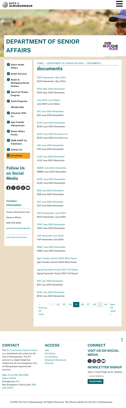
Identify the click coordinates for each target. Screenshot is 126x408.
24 (70, 304)
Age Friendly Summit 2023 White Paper (57, 258)
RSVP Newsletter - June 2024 (51, 213)
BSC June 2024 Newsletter (50, 111)
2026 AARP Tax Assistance (19, 142)
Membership (17, 107)
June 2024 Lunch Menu (48, 100)
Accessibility (51, 356)
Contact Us (16, 149)
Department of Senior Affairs (65, 63)
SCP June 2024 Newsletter (50, 202)
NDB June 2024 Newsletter (50, 190)
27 (88, 304)
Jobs (47, 350)
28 (94, 304)
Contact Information (13, 203)
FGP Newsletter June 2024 (50, 235)
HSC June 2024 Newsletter (50, 145)
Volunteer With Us (18, 115)
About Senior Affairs (17, 66)
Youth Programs (19, 101)
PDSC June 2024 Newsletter (51, 224)
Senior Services (19, 74)
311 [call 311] (8, 375)
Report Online (9, 378)
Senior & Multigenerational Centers (20, 82)
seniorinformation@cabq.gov (20, 228)
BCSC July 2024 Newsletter (51, 292)
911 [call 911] (18, 381)
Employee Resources (55, 360)
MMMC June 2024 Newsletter (51, 168)
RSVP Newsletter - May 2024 (51, 77)
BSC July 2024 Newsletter (50, 281)
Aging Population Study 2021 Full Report (57, 269)
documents (16, 155)
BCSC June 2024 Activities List (52, 134)
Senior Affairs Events (18, 133)
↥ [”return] (122, 339)
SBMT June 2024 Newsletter (51, 247)
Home (40, 63)
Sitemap (49, 363)
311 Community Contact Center (21, 350)
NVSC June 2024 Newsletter (51, 179)
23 (64, 304)
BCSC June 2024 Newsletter (51, 122)
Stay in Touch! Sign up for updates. (105, 372)
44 (105, 304)
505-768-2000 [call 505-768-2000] (21, 375)
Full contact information (16, 237)
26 (82, 304)
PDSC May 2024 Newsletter (51, 89)
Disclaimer (50, 353)
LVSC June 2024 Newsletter (51, 156)
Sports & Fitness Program (19, 94)
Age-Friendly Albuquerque (17, 124)
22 (58, 304)
